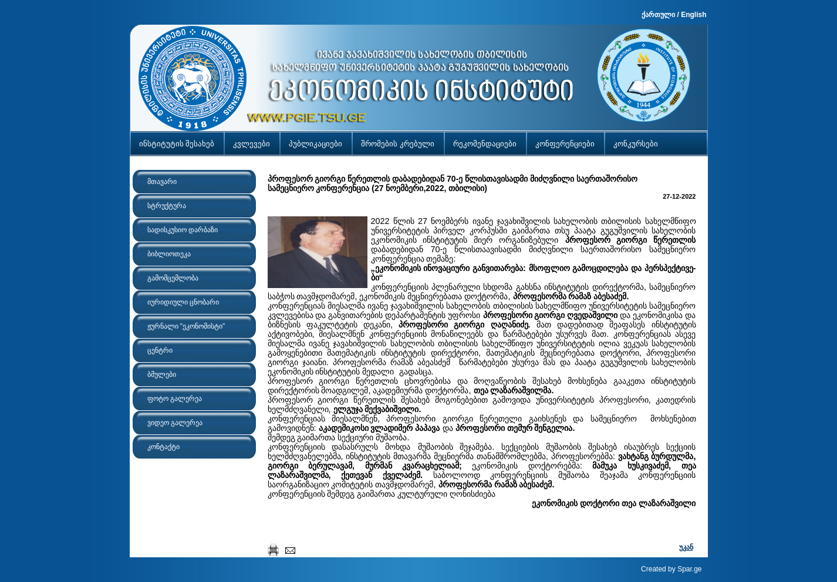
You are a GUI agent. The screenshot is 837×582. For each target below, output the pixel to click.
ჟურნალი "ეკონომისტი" (186, 326)
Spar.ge (689, 569)
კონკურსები (635, 143)
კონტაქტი (163, 447)
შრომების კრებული (397, 143)
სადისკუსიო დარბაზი (182, 230)
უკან (686, 547)
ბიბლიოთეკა (169, 254)
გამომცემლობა (172, 278)
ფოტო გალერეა (174, 398)
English (693, 15)
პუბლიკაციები (315, 143)
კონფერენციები (565, 143)
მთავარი (162, 182)
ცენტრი (160, 350)
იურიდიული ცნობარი (183, 302)
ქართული (658, 15)
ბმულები (161, 374)
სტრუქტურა (166, 206)
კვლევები (251, 143)
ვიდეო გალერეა (175, 423)
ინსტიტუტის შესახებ (177, 143)
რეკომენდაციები (485, 143)
